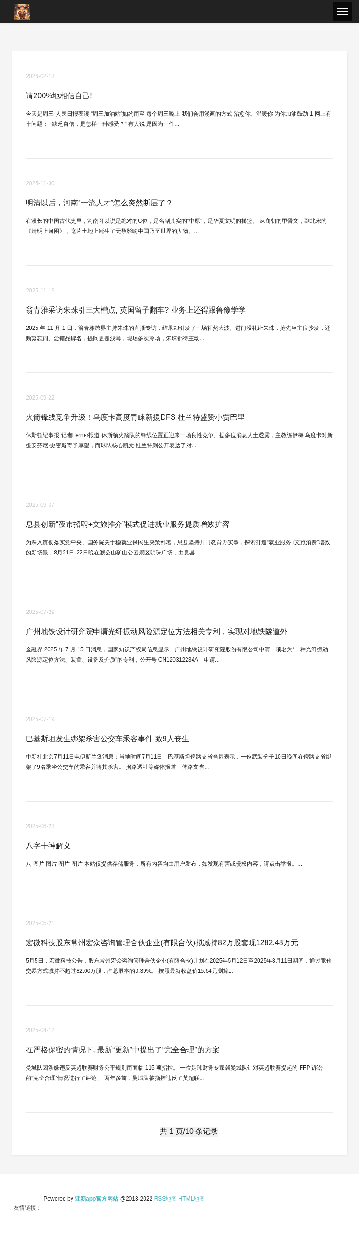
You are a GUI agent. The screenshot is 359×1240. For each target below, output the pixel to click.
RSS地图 (165, 1199)
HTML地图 (192, 1199)
